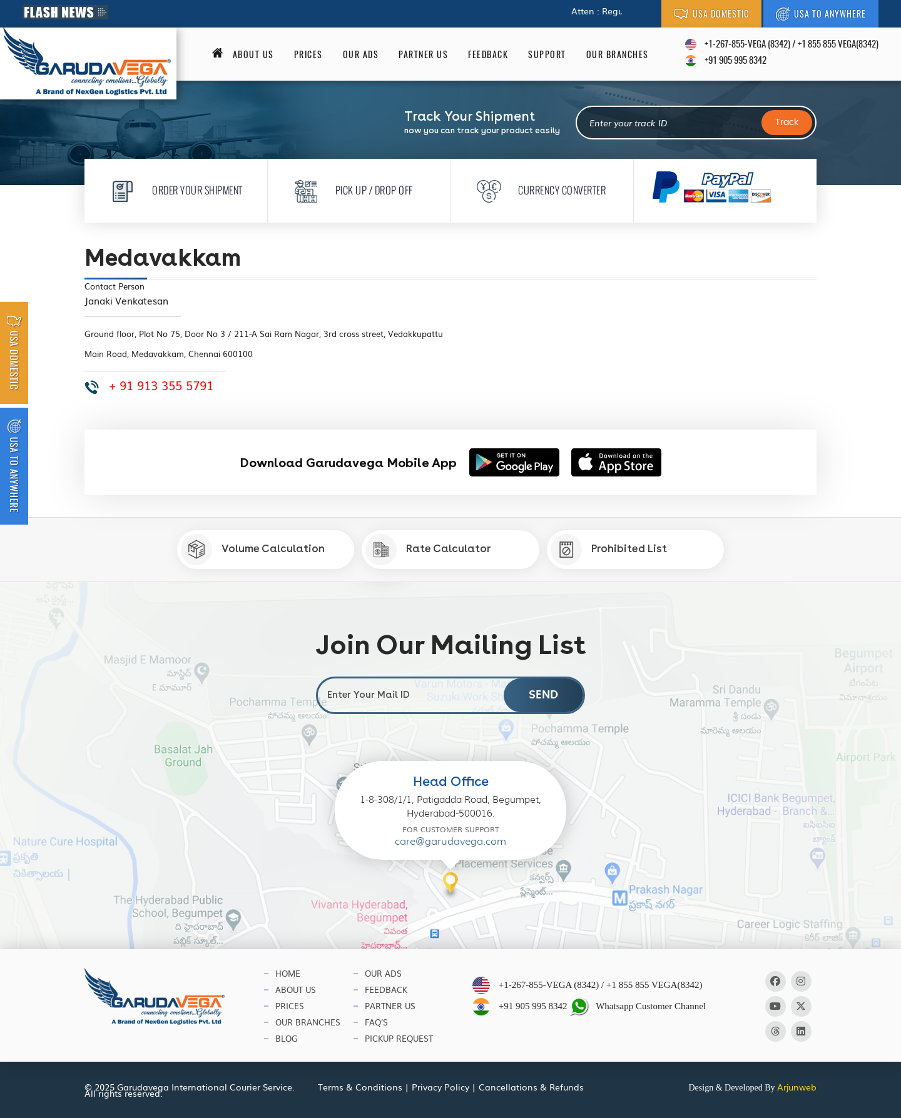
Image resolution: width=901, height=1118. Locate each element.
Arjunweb (797, 1086)
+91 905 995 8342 (735, 61)
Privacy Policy (440, 1086)
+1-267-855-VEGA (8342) (747, 44)
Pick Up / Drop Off (350, 189)
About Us (295, 989)
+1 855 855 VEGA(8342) (838, 44)
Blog (286, 1038)
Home (287, 973)
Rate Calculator (428, 549)
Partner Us (423, 54)
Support (547, 54)
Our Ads (361, 54)
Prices (308, 54)
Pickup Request (399, 1038)
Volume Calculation (253, 549)
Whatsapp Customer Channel (637, 1007)
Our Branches (617, 54)
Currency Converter (537, 189)
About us (253, 54)
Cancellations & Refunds (531, 1086)
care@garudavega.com (450, 841)
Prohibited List (609, 549)
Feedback (488, 54)
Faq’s (376, 1022)
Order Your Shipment (173, 189)
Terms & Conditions (360, 1086)
